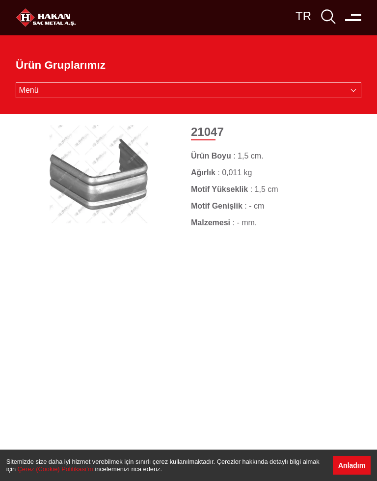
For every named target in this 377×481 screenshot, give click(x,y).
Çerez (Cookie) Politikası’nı (55, 469)
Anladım (351, 465)
